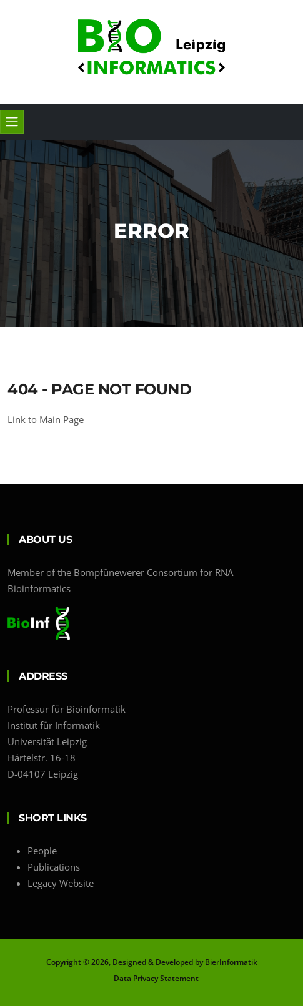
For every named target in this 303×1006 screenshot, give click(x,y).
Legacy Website (60, 883)
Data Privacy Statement (156, 978)
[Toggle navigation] (12, 122)
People (42, 850)
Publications (53, 867)
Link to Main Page (45, 419)
